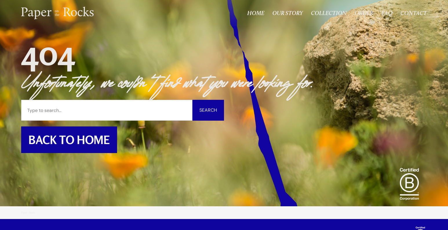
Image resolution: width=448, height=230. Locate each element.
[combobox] (106, 110)
